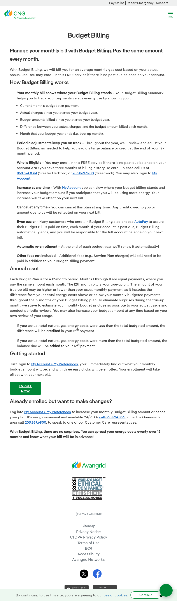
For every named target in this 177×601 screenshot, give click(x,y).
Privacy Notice (88, 531)
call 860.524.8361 (112, 417)
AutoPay (141, 221)
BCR (88, 548)
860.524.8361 (27, 173)
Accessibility (88, 554)
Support (162, 3)
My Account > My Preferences (54, 364)
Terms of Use (88, 542)
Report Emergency (140, 3)
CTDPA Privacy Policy (88, 537)
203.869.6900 (83, 173)
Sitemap (88, 526)
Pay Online (116, 3)
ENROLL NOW (25, 388)
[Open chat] (166, 590)
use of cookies (115, 595)
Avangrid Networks (88, 559)
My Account (71, 187)
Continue (145, 595)
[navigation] (170, 14)
